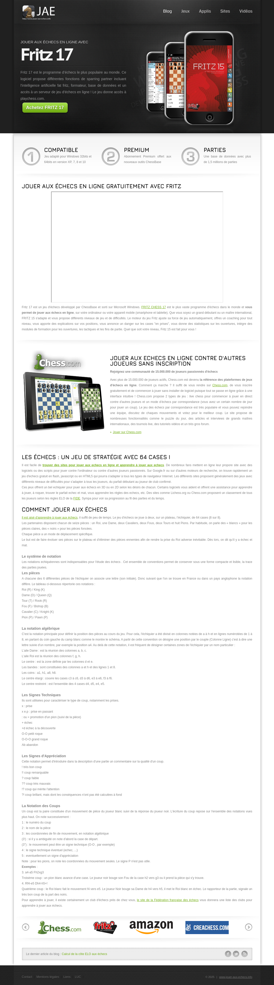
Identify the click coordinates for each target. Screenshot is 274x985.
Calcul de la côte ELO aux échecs (84, 954)
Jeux (185, 11)
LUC (78, 977)
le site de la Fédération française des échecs (168, 900)
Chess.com (219, 385)
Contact (27, 977)
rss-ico (244, 954)
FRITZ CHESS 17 (153, 307)
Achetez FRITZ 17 (45, 107)
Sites (225, 11)
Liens (67, 977)
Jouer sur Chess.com (127, 432)
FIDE (76, 498)
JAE (39, 12)
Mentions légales (47, 977)
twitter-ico (236, 954)
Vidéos (245, 11)
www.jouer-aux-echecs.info (235, 976)
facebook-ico (227, 954)
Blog (167, 11)
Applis (205, 11)
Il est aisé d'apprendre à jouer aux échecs (50, 517)
